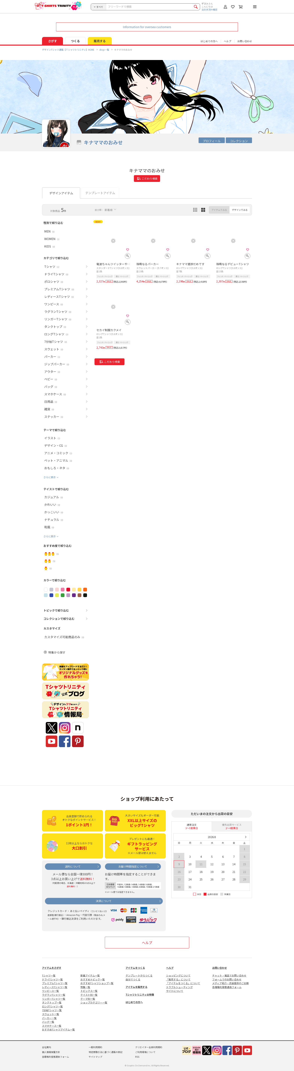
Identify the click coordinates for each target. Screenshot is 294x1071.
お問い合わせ (244, 41)
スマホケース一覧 (51, 1025)
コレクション (239, 141)
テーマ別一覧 (87, 998)
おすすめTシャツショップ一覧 (96, 983)
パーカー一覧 (49, 1018)
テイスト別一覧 (89, 995)
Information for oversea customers (147, 27)
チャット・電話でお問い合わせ (229, 975)
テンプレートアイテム (100, 193)
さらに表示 (50, 477)
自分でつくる (133, 979)
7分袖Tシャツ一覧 (52, 1010)
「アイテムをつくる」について (183, 983)
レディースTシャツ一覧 (54, 987)
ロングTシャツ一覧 (52, 1006)
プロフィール (212, 141)
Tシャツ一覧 (49, 975)
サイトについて (174, 991)
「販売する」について (178, 979)
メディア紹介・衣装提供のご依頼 (230, 983)
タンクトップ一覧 (52, 1002)
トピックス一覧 (89, 991)
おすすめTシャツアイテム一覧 (58, 1029)
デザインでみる (240, 209)
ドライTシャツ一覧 (52, 979)
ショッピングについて (178, 975)
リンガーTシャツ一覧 (53, 998)
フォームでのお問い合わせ (227, 979)
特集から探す (56, 652)
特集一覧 (85, 987)
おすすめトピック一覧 (92, 979)
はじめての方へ (134, 1002)
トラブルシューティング (179, 987)
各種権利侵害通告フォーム (227, 987)
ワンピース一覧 (50, 991)
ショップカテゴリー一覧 (93, 1002)
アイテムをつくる (135, 968)
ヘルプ (227, 41)
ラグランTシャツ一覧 (53, 995)
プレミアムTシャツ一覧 (55, 983)
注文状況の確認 (209, 9)
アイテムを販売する (136, 987)
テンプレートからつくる (139, 975)
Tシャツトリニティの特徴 (140, 994)
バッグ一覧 (48, 1022)
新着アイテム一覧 (90, 975)
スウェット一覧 (50, 1014)
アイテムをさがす (51, 968)
